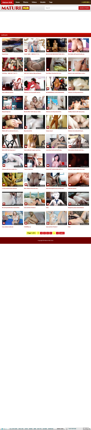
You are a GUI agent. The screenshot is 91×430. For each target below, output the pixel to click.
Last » (62, 244)
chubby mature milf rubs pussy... (78, 117)
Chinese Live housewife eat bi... (34, 96)
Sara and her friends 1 (53, 238)
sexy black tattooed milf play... (56, 155)
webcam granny (73, 196)
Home (18, 2)
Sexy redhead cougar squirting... (34, 155)
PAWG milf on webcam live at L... (12, 136)
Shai (69, 238)
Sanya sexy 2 (50, 136)
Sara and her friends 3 (31, 217)
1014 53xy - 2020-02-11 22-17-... (12, 75)
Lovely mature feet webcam (11, 196)
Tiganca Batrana (29, 175)
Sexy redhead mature (9, 96)
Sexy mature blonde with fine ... (78, 155)
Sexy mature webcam (9, 238)
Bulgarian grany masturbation (77, 217)
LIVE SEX (86, 2)
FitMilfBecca (28, 238)
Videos (34, 2)
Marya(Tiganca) (7, 117)
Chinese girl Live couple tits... (11, 175)
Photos (25, 2)
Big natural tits (29, 136)
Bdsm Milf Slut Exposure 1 (10, 155)
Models (43, 2)
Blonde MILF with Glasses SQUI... (34, 117)
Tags (50, 2)
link (90, 404)
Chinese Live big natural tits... (77, 96)
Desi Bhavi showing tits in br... (55, 75)
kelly (47, 217)
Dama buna (5, 54)
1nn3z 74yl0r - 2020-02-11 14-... (34, 54)
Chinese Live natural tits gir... (77, 136)
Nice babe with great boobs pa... (78, 54)
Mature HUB (7, 2)
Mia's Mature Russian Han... (32, 196)
